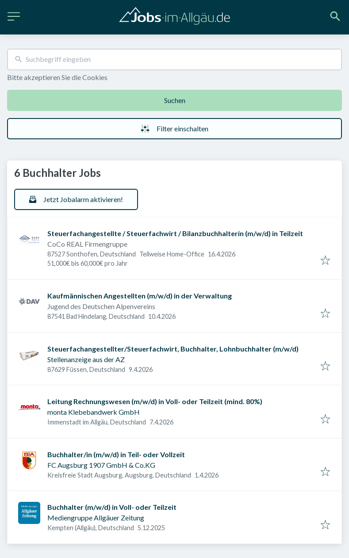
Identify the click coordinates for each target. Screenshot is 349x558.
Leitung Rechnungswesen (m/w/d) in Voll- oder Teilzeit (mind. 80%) (154, 401)
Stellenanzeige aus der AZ (86, 359)
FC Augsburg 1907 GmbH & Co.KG (101, 465)
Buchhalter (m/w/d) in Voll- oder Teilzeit (111, 507)
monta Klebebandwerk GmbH (93, 412)
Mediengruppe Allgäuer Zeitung (95, 517)
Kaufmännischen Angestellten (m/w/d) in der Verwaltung (139, 295)
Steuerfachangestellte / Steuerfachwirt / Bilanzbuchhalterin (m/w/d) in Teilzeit (175, 233)
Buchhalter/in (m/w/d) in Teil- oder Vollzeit (116, 454)
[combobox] (174, 59)
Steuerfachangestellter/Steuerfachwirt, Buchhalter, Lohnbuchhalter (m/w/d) (173, 348)
